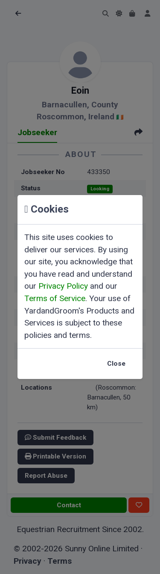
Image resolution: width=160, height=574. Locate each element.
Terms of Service (54, 298)
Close (116, 363)
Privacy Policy (63, 286)
